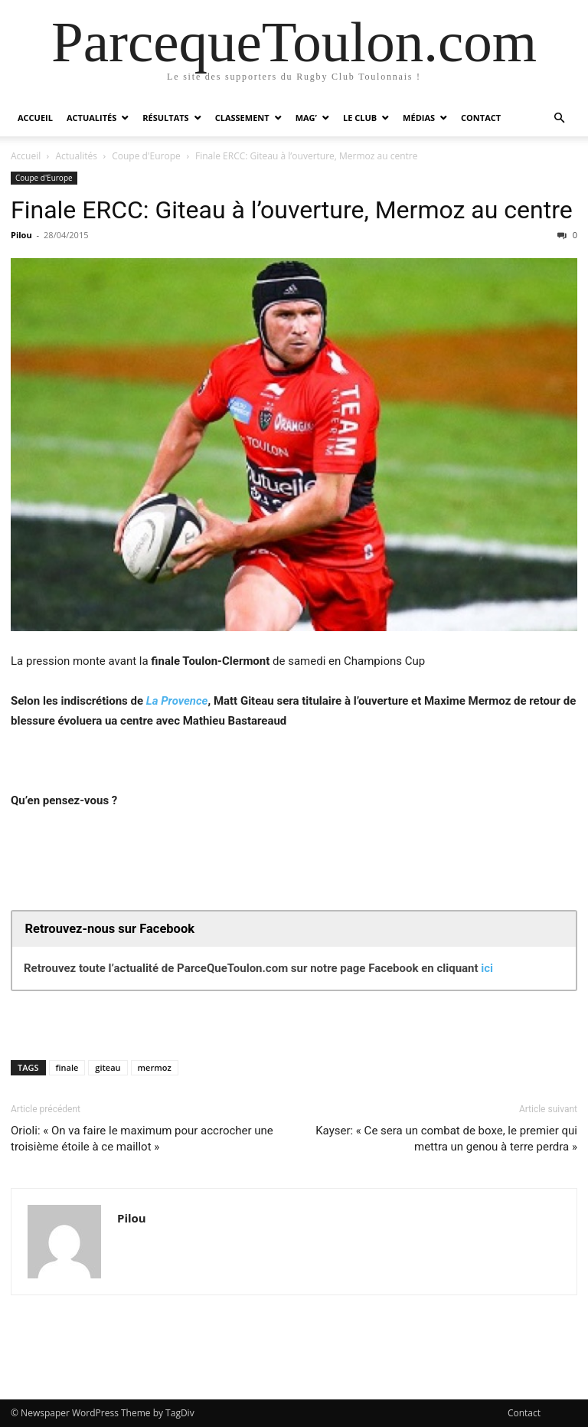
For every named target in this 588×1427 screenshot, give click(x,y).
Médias (419, 117)
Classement (242, 117)
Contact (481, 117)
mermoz (155, 1067)
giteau (107, 1067)
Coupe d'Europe (146, 155)
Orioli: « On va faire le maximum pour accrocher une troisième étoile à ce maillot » (142, 1139)
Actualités (91, 117)
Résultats (165, 117)
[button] (559, 118)
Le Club (360, 117)
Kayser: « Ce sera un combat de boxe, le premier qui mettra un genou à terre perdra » (446, 1139)
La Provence (177, 701)
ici (487, 968)
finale (67, 1067)
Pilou (21, 235)
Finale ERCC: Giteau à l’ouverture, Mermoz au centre (292, 209)
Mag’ (306, 117)
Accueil (35, 117)
